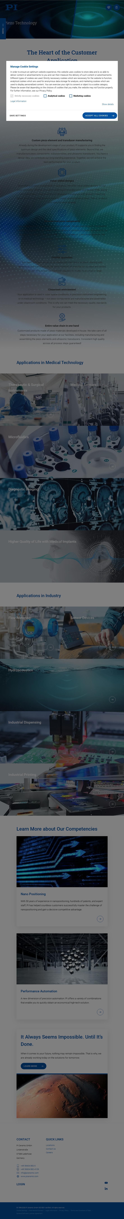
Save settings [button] (18, 115)
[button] (100, 115)
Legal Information (18, 101)
